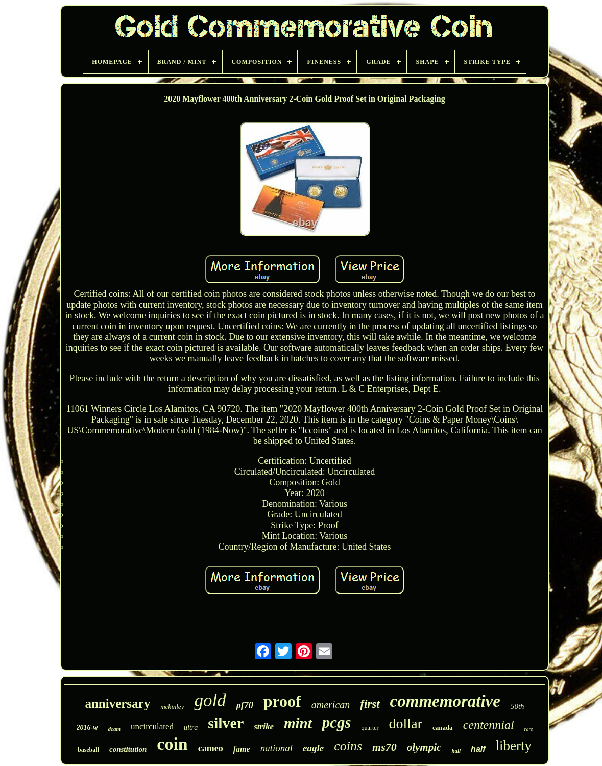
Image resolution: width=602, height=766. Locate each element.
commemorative (445, 701)
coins (348, 745)
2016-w (87, 727)
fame (241, 749)
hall (456, 751)
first (369, 704)
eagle (313, 748)
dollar (405, 723)
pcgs (336, 722)
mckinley (172, 706)
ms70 (384, 746)
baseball (88, 749)
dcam (114, 729)
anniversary (117, 703)
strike (264, 726)
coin (172, 743)
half (478, 749)
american (330, 704)
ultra (191, 727)
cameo (210, 748)
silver (226, 722)
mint (298, 723)
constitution (128, 749)
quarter (370, 727)
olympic (424, 747)
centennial (488, 724)
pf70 (244, 705)
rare (528, 729)
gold (210, 700)
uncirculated (152, 726)
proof (282, 701)
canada (442, 727)
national (276, 748)
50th (517, 706)
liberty (514, 745)
